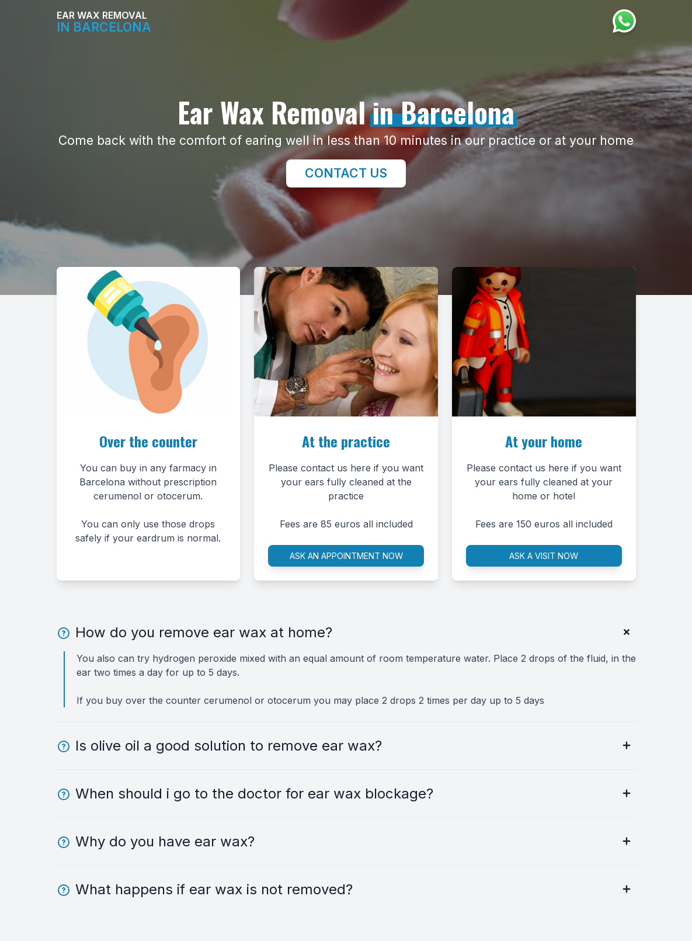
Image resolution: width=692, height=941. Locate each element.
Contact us (346, 172)
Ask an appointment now (346, 556)
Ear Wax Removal (104, 21)
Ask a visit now (543, 556)
